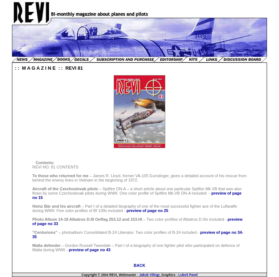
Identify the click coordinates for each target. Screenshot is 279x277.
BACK (139, 265)
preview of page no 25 (147, 210)
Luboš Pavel (188, 275)
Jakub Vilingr (149, 275)
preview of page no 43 (89, 250)
